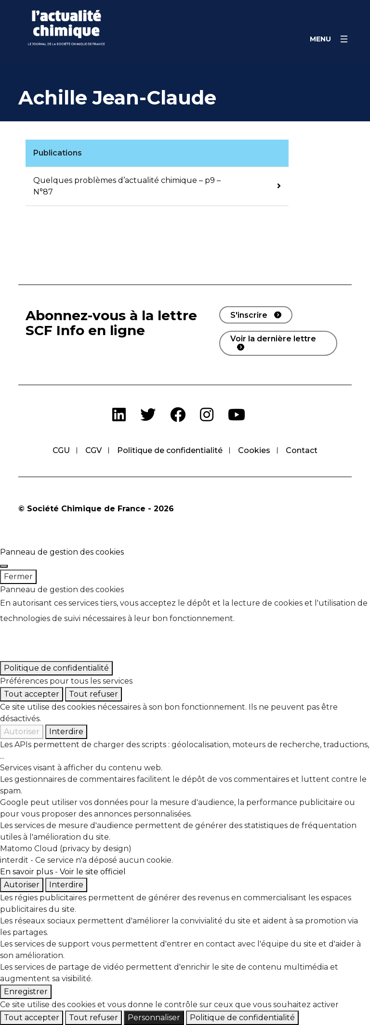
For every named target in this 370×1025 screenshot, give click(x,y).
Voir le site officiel (93, 871)
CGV (93, 450)
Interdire (66, 731)
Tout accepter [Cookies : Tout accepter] (31, 694)
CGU (61, 450)
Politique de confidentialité (170, 450)
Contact (301, 450)
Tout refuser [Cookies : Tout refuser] (93, 694)
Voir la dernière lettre (273, 338)
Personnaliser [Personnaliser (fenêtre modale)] (154, 1017)
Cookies (254, 450)
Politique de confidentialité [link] (56, 668)
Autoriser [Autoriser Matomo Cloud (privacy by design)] (22, 884)
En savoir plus (26, 871)
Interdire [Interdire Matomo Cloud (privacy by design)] (66, 884)
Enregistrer (26, 991)
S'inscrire (248, 315)
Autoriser (22, 731)
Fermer (18, 576)
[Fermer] (4, 566)
